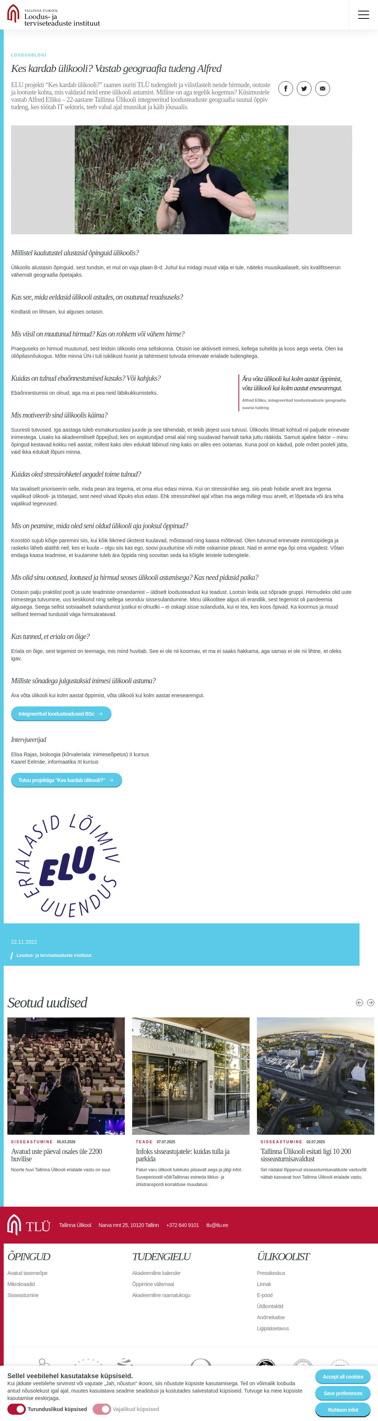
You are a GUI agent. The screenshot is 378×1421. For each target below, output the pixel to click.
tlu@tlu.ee (217, 1225)
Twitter (304, 88)
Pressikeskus (271, 1273)
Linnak (264, 1284)
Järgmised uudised (370, 1002)
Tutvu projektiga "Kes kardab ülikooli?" (61, 780)
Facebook (285, 88)
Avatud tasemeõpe (27, 1273)
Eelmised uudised (359, 1002)
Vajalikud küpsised (136, 1409)
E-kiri (322, 88)
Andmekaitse (271, 1317)
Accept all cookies (343, 1377)
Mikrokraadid (21, 1284)
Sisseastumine (23, 1295)
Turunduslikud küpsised (57, 1409)
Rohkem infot (343, 1410)
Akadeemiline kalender (156, 1273)
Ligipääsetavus (273, 1328)
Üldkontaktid (270, 1306)
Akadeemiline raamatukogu (161, 1295)
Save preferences (343, 1393)
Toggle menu (363, 15)
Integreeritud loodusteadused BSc (56, 714)
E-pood (264, 1295)
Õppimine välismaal (153, 1284)
